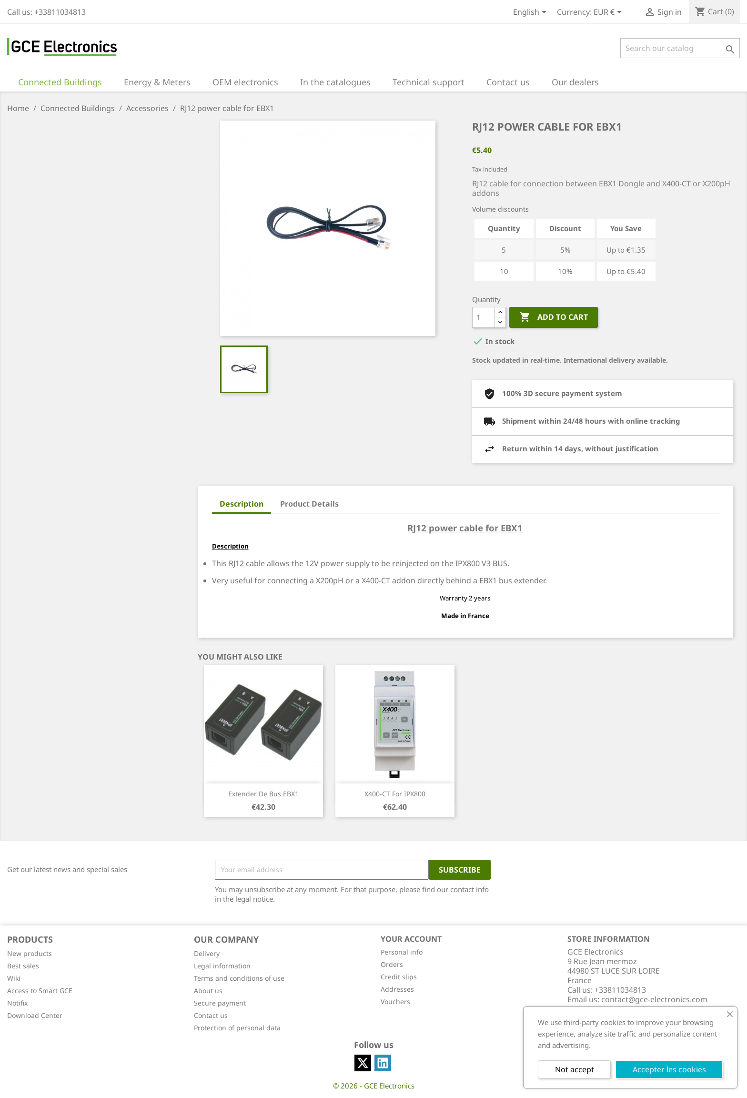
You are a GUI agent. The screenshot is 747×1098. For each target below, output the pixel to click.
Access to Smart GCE (39, 990)
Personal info (402, 951)
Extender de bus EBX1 (263, 793)
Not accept (574, 1069)
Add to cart (553, 317)
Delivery (207, 953)
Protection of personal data (237, 1027)
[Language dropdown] (531, 13)
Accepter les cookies (669, 1069)
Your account (411, 939)
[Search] (680, 48)
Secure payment (220, 1002)
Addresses (397, 989)
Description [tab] (241, 503)
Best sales (23, 965)
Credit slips (399, 976)
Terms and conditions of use (239, 978)
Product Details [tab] (309, 503)
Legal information (222, 965)
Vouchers (395, 1001)
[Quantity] (483, 317)
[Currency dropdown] (609, 13)
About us (208, 990)
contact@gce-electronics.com (654, 999)
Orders (392, 964)
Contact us (211, 1015)
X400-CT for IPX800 (394, 793)
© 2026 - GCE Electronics (373, 1085)
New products (29, 953)
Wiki (13, 978)
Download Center (34, 1015)
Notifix (17, 1002)
